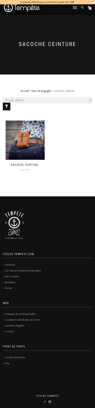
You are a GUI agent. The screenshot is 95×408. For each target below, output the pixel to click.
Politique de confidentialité (20, 314)
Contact (9, 331)
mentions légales (14, 325)
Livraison (10, 264)
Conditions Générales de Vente (23, 319)
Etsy (7, 363)
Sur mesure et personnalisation (23, 270)
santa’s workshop (15, 357)
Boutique (10, 282)
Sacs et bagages (41, 91)
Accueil (24, 91)
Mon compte (12, 276)
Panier (8, 288)
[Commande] (47, 100)
